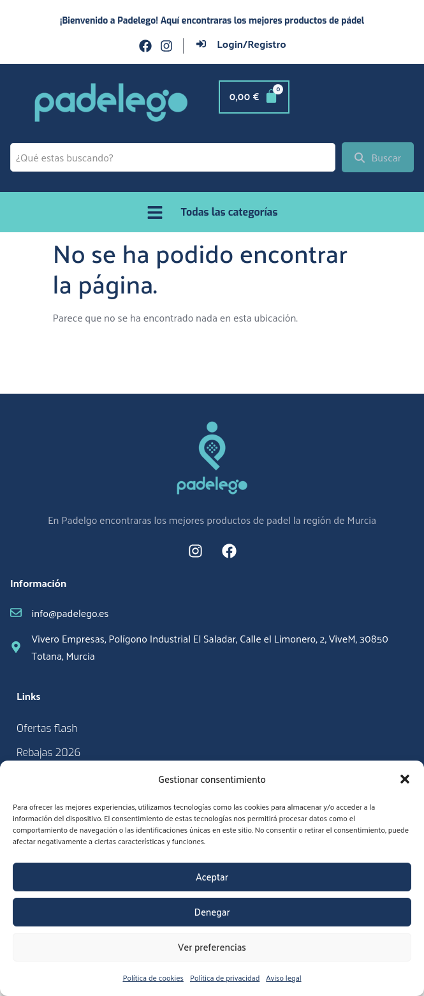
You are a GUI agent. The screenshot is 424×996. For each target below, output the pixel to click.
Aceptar (212, 876)
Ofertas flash (47, 728)
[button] (404, 779)
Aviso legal (283, 977)
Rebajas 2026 (48, 752)
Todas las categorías (229, 212)
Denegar (212, 911)
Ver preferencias (212, 946)
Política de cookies (152, 977)
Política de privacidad (225, 977)
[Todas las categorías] (155, 212)
